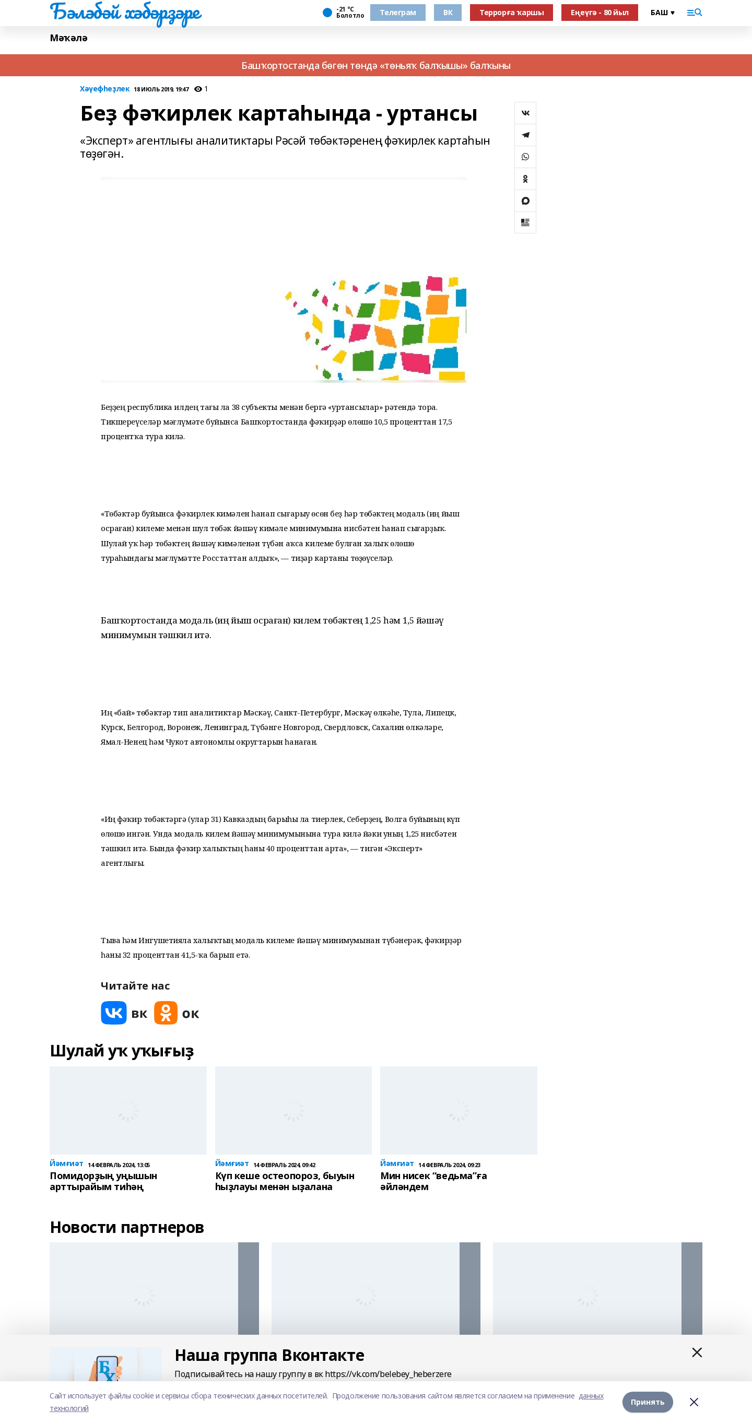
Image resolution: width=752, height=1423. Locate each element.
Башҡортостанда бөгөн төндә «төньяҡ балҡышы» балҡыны (376, 65)
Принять (648, 1402)
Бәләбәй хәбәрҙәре (124, 11)
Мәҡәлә (68, 37)
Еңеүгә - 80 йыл (600, 12)
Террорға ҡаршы (511, 12)
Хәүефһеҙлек (105, 89)
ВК (447, 12)
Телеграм (398, 12)
